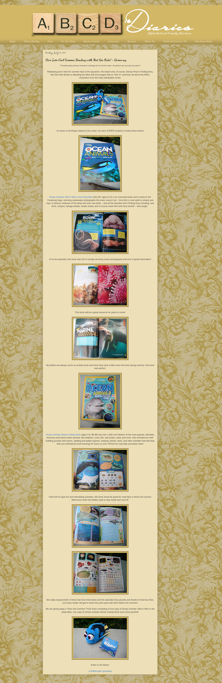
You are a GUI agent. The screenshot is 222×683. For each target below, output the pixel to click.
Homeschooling (31, 41)
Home (12, 41)
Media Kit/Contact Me (175, 41)
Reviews (131, 41)
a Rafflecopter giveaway (100, 671)
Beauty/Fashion (91, 41)
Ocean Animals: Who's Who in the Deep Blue (71, 197)
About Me (149, 41)
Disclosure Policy (203, 41)
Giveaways (113, 41)
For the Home (68, 41)
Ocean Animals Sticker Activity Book (63, 434)
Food (50, 41)
